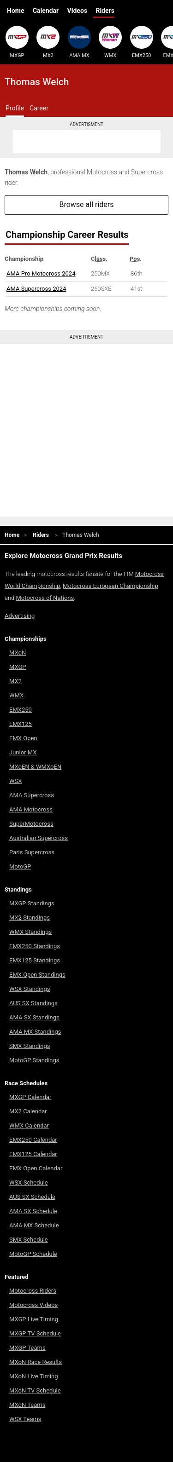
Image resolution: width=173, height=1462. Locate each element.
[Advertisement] (87, 141)
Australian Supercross (38, 838)
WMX (110, 41)
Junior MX (22, 752)
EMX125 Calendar (33, 1154)
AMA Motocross (31, 809)
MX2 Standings (29, 917)
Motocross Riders (32, 1290)
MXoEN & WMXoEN (35, 766)
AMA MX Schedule (34, 1225)
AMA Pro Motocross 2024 (40, 273)
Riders (104, 10)
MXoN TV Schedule (35, 1390)
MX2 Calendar (28, 1111)
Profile (15, 108)
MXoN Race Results (35, 1361)
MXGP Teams (27, 1347)
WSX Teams (25, 1419)
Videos (77, 10)
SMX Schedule (28, 1239)
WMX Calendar (29, 1125)
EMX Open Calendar (35, 1168)
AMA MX (79, 41)
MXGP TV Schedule (35, 1333)
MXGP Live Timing (33, 1319)
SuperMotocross (31, 823)
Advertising (20, 615)
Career (39, 108)
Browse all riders (86, 204)
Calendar (46, 10)
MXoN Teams (27, 1404)
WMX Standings (30, 931)
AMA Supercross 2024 (36, 288)
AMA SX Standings (34, 1017)
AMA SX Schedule (33, 1211)
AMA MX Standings (35, 1031)
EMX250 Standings (34, 946)
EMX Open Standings (37, 974)
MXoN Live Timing (33, 1376)
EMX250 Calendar (33, 1139)
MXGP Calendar (30, 1097)
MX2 (48, 41)
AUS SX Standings (33, 1003)
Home (15, 10)
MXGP (17, 41)
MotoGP (20, 866)
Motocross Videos (33, 1304)
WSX (15, 780)
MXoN (17, 652)
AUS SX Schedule (32, 1196)
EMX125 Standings (34, 960)
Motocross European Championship (110, 585)
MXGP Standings (31, 903)
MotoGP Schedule (33, 1253)
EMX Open (23, 738)
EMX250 (142, 41)
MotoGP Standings (34, 1060)
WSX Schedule (28, 1182)
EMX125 (20, 723)
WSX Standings (29, 988)
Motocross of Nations (45, 597)
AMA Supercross (31, 795)
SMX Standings (29, 1045)
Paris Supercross (31, 852)
